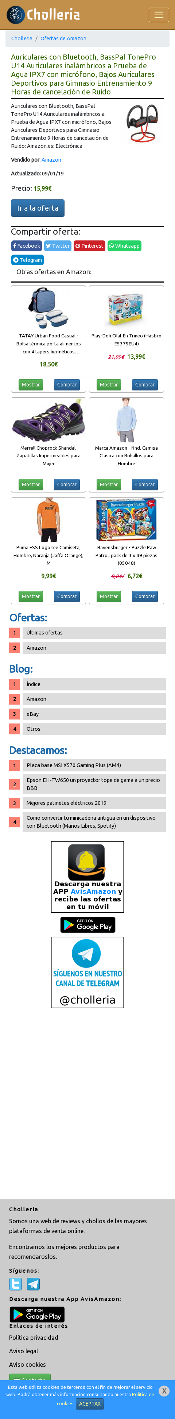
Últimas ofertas (45, 632)
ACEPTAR (90, 1404)
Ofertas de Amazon (63, 38)
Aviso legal (23, 1351)
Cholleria (21, 38)
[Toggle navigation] (159, 15)
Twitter (58, 246)
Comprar (67, 385)
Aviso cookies (27, 1364)
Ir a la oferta (37, 208)
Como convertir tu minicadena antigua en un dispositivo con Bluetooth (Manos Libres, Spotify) (91, 822)
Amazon (51, 160)
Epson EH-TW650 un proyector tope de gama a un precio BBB (93, 784)
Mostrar (31, 385)
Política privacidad (33, 1337)
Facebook (26, 246)
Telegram (27, 260)
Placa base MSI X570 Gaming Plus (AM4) (74, 765)
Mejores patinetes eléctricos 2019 (66, 803)
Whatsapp (124, 246)
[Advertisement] (87, 1104)
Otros (33, 729)
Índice (33, 684)
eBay (33, 714)
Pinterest (89, 246)
